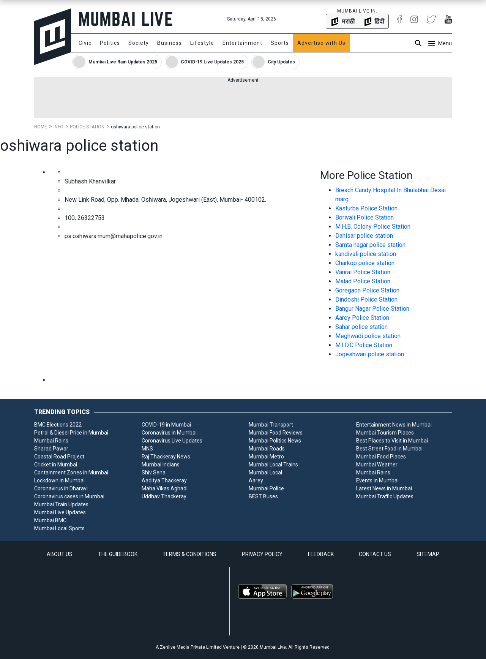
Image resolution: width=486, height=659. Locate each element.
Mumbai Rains (51, 441)
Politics (110, 43)
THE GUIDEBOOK (117, 554)
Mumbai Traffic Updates (384, 496)
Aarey (256, 480)
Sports (280, 43)
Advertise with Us (321, 43)
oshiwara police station (135, 127)
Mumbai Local (265, 472)
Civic (85, 43)
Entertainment (242, 43)
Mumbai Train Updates (61, 504)
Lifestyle (202, 43)
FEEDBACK (321, 554)
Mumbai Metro (266, 457)
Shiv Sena (154, 472)
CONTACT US (375, 554)
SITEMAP (428, 554)
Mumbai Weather (377, 464)
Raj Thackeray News (166, 457)
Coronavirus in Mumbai (169, 433)
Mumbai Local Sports (59, 528)
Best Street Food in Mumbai (389, 449)
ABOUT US (60, 554)
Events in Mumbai (377, 480)
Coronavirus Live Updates (172, 441)
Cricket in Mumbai (55, 464)
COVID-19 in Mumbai (166, 425)
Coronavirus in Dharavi (61, 488)
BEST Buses (263, 496)
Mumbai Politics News (275, 441)
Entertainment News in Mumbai (394, 425)
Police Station (87, 127)
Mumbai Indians (161, 464)
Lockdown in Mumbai (59, 480)
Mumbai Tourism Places (385, 433)
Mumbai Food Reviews (276, 433)
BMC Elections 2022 (58, 425)
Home (40, 127)
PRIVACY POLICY (262, 554)
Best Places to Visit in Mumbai (392, 441)
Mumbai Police (266, 488)
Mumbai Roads (267, 449)
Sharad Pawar (51, 449)
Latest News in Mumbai (384, 488)
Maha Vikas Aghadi (165, 488)
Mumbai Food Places (381, 457)
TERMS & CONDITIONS (189, 554)
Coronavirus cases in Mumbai (69, 496)
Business (169, 43)
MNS (147, 449)
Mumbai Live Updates (60, 512)
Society (138, 43)
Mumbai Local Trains (273, 464)
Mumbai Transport (271, 425)
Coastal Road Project (59, 457)
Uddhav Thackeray (164, 496)
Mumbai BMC (50, 520)
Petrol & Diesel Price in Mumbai (71, 433)
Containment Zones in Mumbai (71, 472)
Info (58, 127)
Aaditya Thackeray (164, 480)
